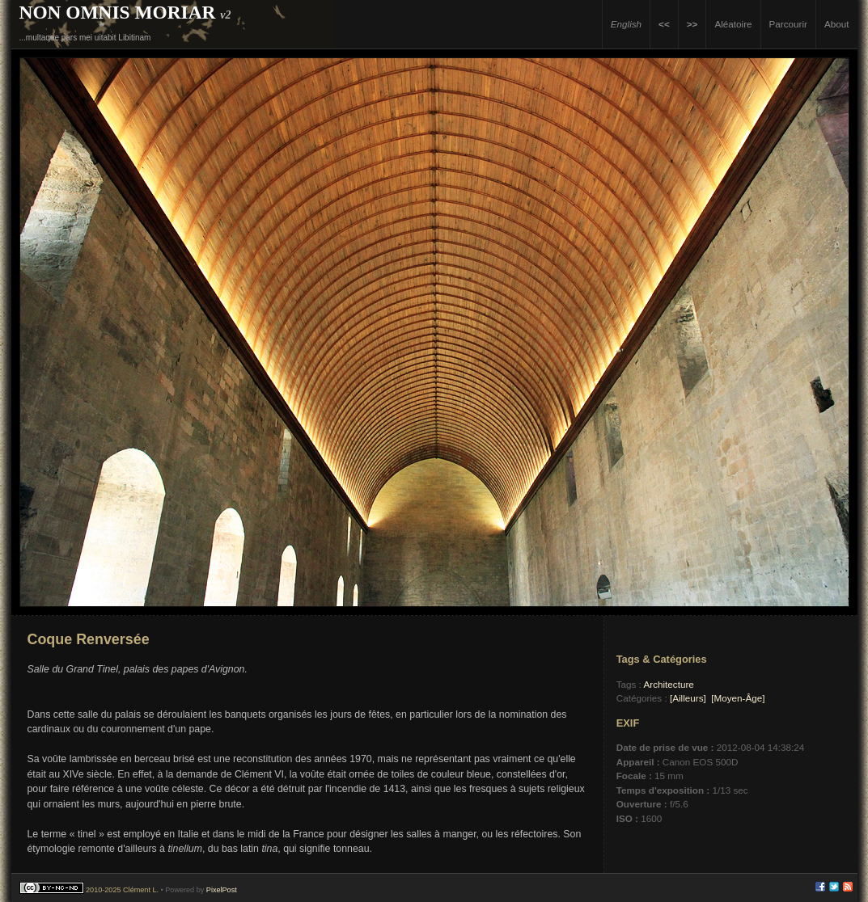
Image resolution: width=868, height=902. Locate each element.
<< (664, 24)
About (836, 24)
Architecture (668, 684)
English (626, 24)
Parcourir (788, 24)
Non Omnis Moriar (117, 12)
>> (692, 24)
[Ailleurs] (688, 698)
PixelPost (221, 890)
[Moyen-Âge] (737, 698)
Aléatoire (733, 24)
